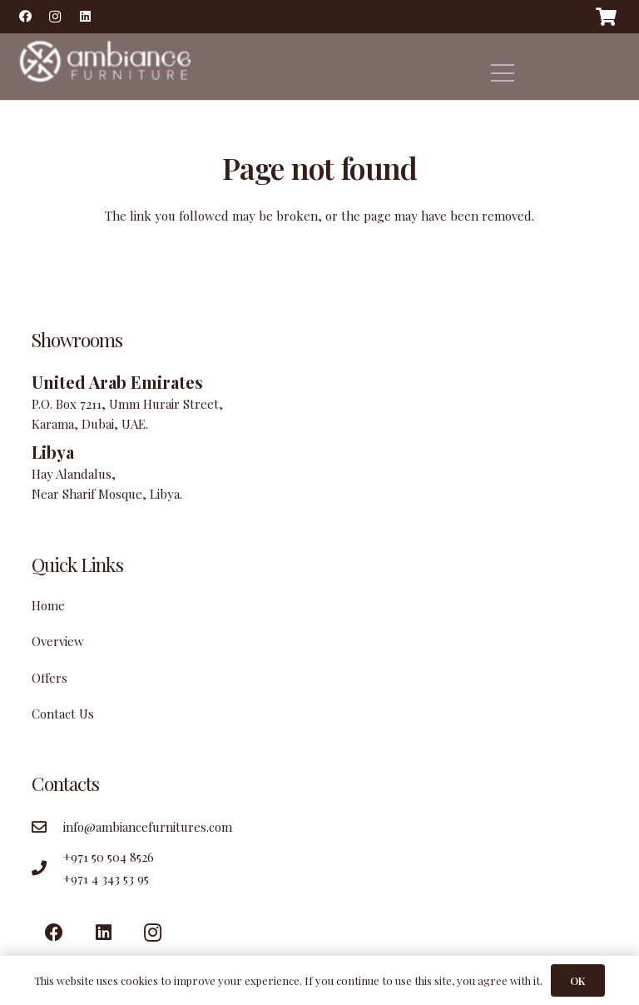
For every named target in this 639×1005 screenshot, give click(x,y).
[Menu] (502, 73)
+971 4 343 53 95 (106, 878)
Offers (49, 677)
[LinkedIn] (84, 16)
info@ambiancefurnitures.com (147, 826)
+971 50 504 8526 (108, 856)
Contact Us (63, 713)
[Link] (103, 66)
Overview (58, 641)
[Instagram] (54, 16)
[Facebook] (24, 16)
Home (48, 605)
